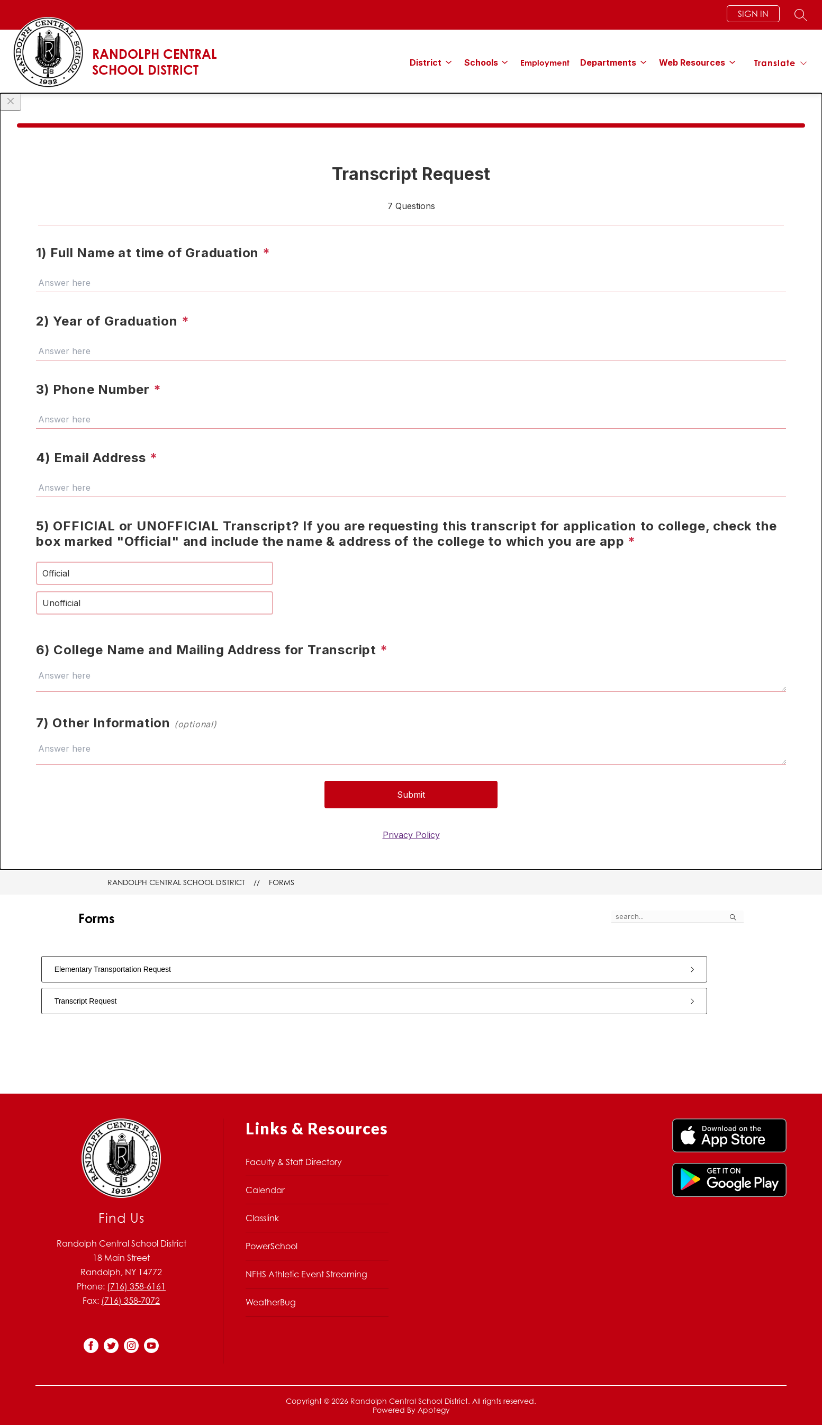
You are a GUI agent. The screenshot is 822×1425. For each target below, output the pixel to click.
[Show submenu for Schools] (481, 62)
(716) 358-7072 (130, 1300)
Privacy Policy (411, 834)
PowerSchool (271, 1246)
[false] (677, 916)
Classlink (262, 1218)
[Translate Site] (780, 63)
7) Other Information (126, 722)
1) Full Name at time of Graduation (153, 252)
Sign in (753, 13)
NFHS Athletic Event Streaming (306, 1274)
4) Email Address (96, 457)
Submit (411, 794)
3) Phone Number (98, 389)
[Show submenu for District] (425, 62)
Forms (281, 882)
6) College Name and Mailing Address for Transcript (212, 649)
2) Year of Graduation (112, 321)
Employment (545, 63)
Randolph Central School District (176, 882)
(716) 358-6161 (136, 1286)
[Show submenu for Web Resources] (692, 62)
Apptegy (434, 1409)
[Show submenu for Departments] (608, 62)
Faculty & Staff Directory (294, 1162)
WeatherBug (271, 1302)
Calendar (265, 1190)
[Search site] (800, 14)
